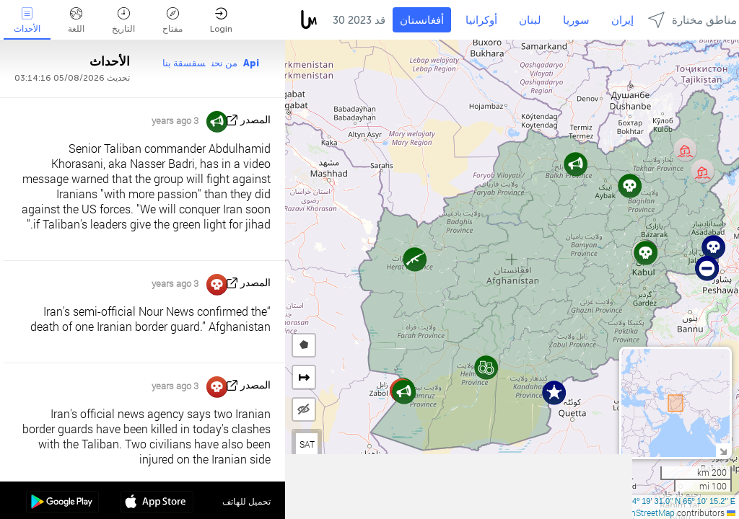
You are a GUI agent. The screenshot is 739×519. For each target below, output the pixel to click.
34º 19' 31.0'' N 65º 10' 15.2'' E (681, 501)
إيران (622, 20)
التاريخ (123, 20)
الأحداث (27, 20)
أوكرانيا (481, 20)
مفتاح (172, 20)
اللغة (76, 20)
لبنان (530, 20)
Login (221, 20)
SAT (307, 444)
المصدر (255, 120)
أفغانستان (422, 20)
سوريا (576, 20)
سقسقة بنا (184, 63)
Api (251, 63)
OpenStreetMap (645, 512)
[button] (707, 268)
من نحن (224, 63)
